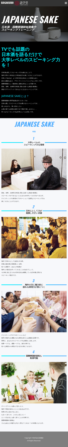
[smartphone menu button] (66, 3)
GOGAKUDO (8, 3)
